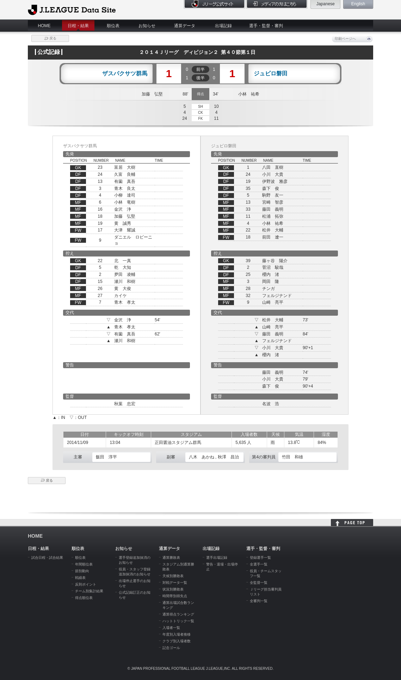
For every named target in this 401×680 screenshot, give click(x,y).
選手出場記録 (216, 558)
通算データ (184, 25)
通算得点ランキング (178, 614)
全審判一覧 (258, 601)
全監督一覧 (258, 583)
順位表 (113, 25)
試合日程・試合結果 (47, 558)
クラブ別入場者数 (176, 641)
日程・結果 (78, 25)
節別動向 (82, 571)
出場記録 (223, 25)
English (358, 3)
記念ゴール (171, 648)
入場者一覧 (171, 628)
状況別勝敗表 (173, 589)
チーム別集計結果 (89, 591)
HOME (44, 25)
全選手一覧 (258, 564)
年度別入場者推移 (176, 634)
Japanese (325, 3)
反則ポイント (85, 584)
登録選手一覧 (260, 558)
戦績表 (80, 578)
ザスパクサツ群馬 (124, 73)
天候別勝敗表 (173, 576)
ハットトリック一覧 (178, 621)
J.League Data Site (72, 9)
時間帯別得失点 (174, 596)
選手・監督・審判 (266, 25)
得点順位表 (84, 598)
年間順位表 (84, 564)
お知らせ (146, 25)
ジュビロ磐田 (271, 73)
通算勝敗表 (171, 558)
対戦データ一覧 (174, 583)
